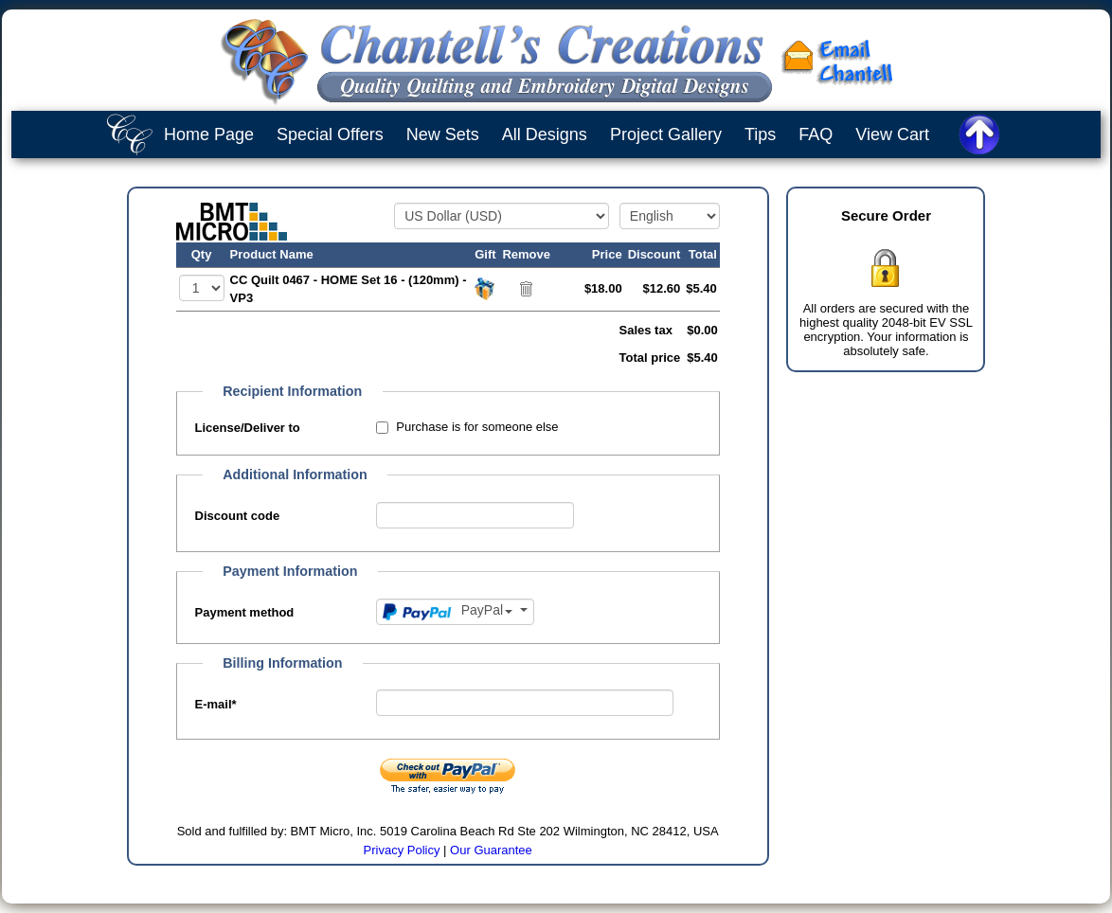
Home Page (209, 134)
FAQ (815, 134)
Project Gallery (666, 134)
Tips (760, 134)
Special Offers (330, 134)
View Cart (892, 134)
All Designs (544, 134)
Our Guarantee (491, 850)
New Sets (442, 134)
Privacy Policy (402, 850)
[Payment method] (455, 612)
